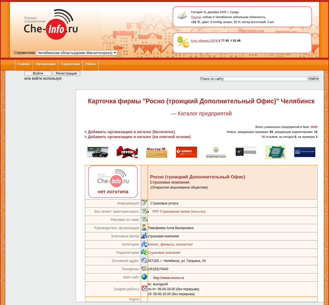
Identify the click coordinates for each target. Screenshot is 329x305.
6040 (314, 127)
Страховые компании (164, 253)
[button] (71, 78)
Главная (24, 64)
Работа (91, 64)
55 (263, 136)
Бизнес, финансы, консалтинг (170, 244)
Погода (196, 17)
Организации (45, 64)
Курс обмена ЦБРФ (204, 40)
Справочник (70, 64)
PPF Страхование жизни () (178, 211)
